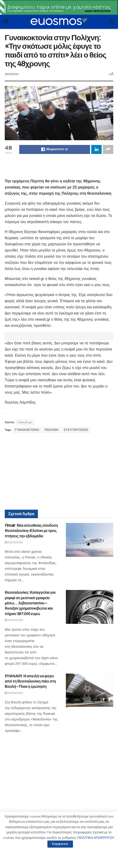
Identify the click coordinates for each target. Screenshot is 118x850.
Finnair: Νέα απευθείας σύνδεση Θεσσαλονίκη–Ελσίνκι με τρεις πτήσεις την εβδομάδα (31, 530)
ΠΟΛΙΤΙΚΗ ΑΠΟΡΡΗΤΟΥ (95, 838)
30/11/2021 (11, 74)
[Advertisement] (59, 166)
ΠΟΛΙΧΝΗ (52, 430)
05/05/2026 (14, 542)
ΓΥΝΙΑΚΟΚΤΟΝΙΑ (27, 430)
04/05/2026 (14, 693)
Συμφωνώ (60, 843)
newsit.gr (25, 422)
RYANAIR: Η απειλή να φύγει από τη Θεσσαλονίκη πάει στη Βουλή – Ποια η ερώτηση (30, 681)
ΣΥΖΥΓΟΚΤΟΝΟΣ (76, 430)
